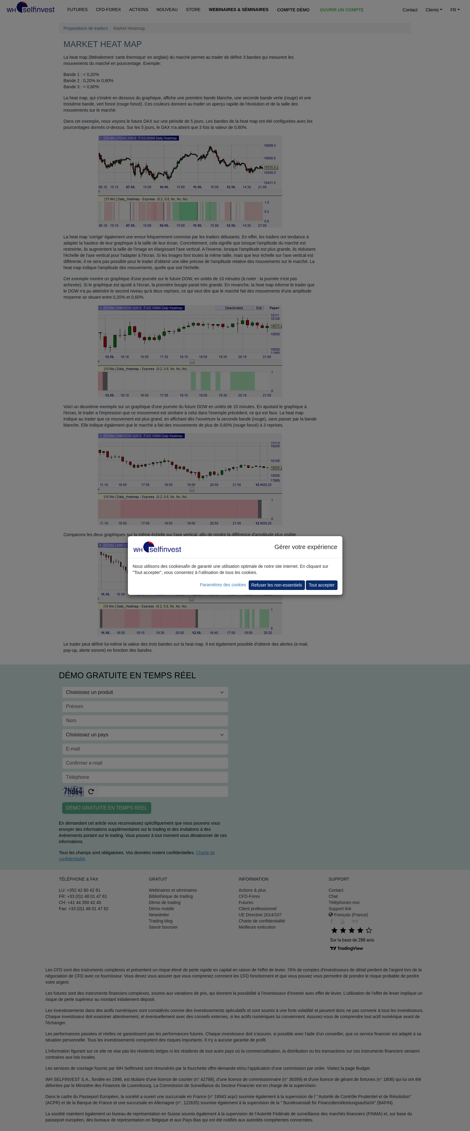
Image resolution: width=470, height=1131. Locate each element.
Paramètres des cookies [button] (223, 584)
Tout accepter (321, 585)
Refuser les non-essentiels (276, 585)
